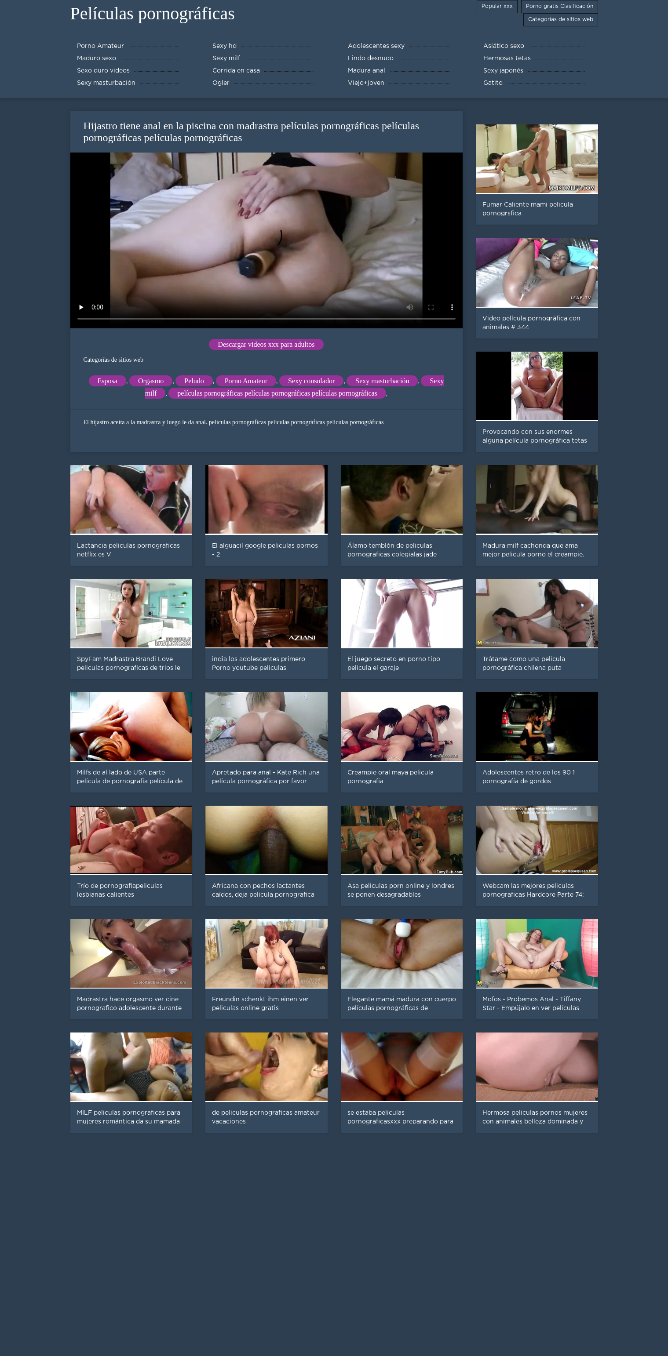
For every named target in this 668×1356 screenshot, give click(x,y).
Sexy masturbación (382, 381)
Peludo (194, 381)
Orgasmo (151, 381)
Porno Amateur (246, 381)
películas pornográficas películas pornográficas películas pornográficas (277, 393)
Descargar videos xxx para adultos (266, 344)
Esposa (107, 381)
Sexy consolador (311, 381)
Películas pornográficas (152, 13)
